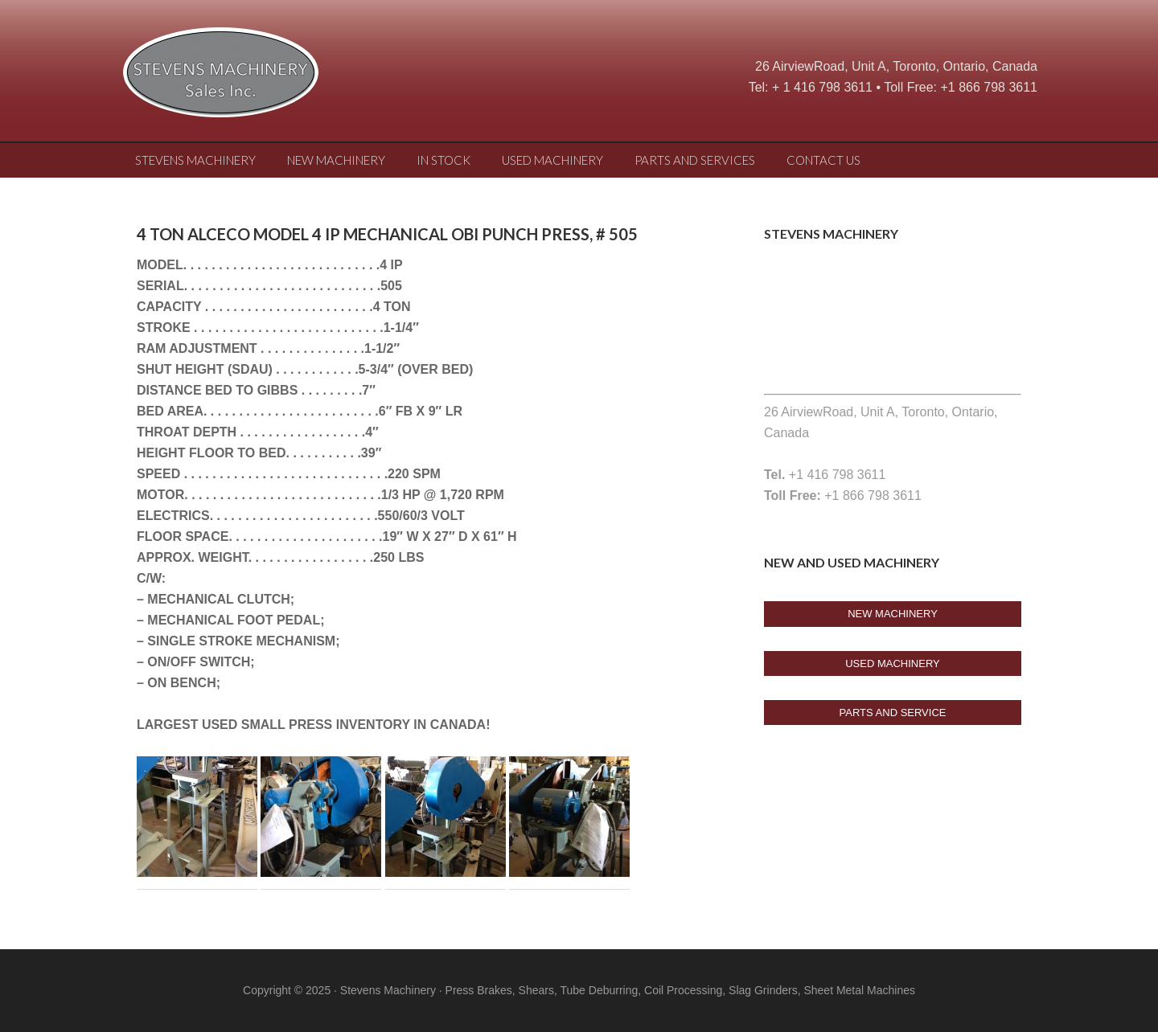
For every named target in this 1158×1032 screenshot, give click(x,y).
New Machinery (893, 614)
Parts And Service (893, 712)
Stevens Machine (249, 76)
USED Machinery (892, 663)
